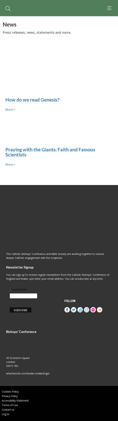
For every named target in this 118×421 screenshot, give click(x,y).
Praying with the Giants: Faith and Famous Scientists (50, 152)
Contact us (8, 409)
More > (10, 110)
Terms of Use (10, 405)
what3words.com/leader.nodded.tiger (28, 373)
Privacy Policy (10, 396)
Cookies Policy (10, 391)
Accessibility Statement (15, 400)
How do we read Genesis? (32, 99)
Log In (5, 414)
